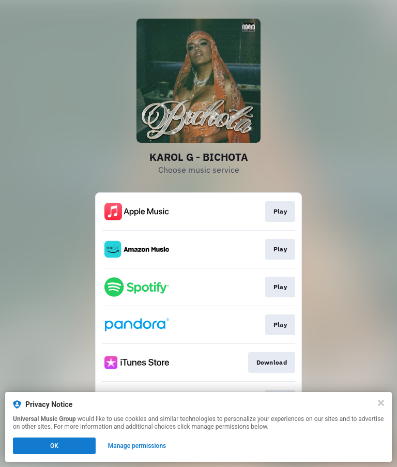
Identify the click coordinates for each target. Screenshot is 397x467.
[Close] (381, 403)
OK (54, 445)
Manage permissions (137, 445)
